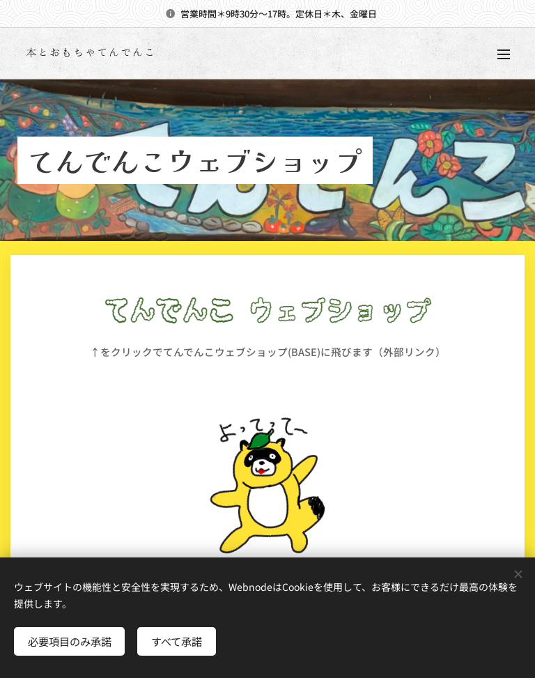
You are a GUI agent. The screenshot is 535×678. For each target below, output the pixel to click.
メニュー (503, 54)
